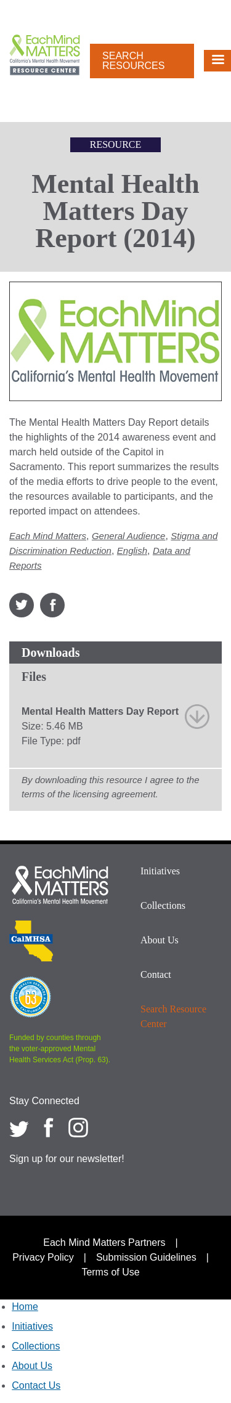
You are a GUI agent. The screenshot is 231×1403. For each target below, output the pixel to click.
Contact (155, 974)
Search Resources (133, 61)
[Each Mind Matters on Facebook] (49, 1127)
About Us (159, 940)
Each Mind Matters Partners (104, 1242)
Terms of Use (110, 1272)
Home (25, 1306)
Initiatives (160, 871)
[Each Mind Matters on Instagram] (78, 1127)
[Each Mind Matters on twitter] (19, 1127)
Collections (162, 905)
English (132, 550)
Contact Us (36, 1385)
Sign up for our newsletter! (66, 1158)
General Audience (129, 536)
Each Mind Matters (47, 536)
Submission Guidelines (146, 1257)
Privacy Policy (43, 1257)
